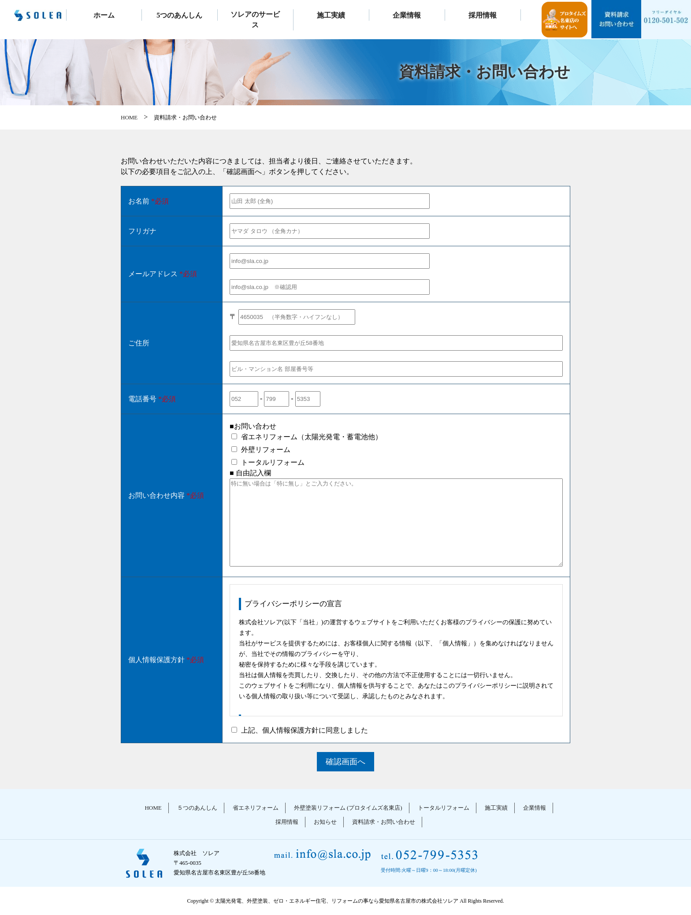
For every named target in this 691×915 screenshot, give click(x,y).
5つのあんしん (179, 15)
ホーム (104, 15)
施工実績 (331, 15)
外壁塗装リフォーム (348, 807)
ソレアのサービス (255, 20)
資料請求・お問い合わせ (383, 822)
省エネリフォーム (256, 807)
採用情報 (482, 15)
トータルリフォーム (443, 807)
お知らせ (325, 822)
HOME (129, 117)
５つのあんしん (197, 807)
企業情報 (407, 15)
